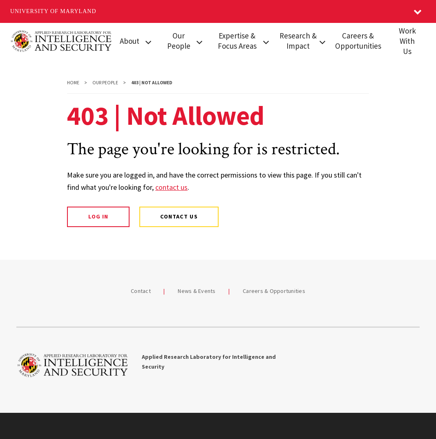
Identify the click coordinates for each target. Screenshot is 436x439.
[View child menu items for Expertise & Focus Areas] (266, 41)
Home (73, 83)
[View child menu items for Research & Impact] (322, 41)
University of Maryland (53, 11)
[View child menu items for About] (148, 41)
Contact (141, 291)
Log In (98, 216)
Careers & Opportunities (358, 41)
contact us (171, 187)
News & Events (196, 291)
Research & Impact (298, 41)
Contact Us (178, 216)
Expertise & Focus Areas (237, 41)
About (129, 41)
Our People (178, 41)
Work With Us (407, 41)
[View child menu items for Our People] (199, 41)
